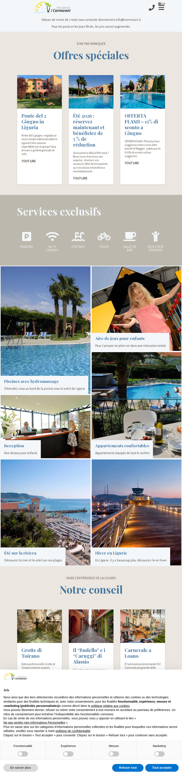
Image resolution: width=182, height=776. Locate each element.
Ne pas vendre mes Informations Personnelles (34, 722)
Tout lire (28, 161)
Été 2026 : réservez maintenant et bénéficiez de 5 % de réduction (88, 130)
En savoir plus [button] (20, 767)
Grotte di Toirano (31, 653)
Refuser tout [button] (128, 767)
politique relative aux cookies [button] (110, 706)
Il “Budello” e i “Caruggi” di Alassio (89, 656)
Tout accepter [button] (162, 767)
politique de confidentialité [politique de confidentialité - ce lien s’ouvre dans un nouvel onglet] (73, 731)
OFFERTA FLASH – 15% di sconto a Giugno (141, 125)
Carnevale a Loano (138, 653)
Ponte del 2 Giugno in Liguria (33, 122)
